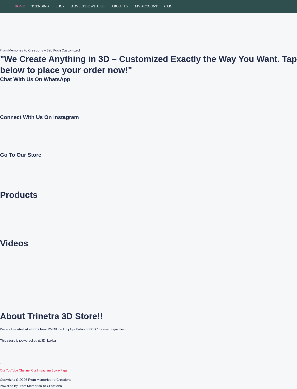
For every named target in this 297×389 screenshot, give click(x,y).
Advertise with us (87, 6)
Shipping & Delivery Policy (177, 375)
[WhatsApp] (0, 352)
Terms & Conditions (103, 375)
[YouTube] (0, 364)
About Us (119, 6)
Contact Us (79, 375)
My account (146, 6)
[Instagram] (0, 358)
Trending (40, 6)
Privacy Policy (10, 375)
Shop (60, 6)
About (66, 375)
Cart (168, 6)
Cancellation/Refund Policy (138, 375)
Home (20, 6)
